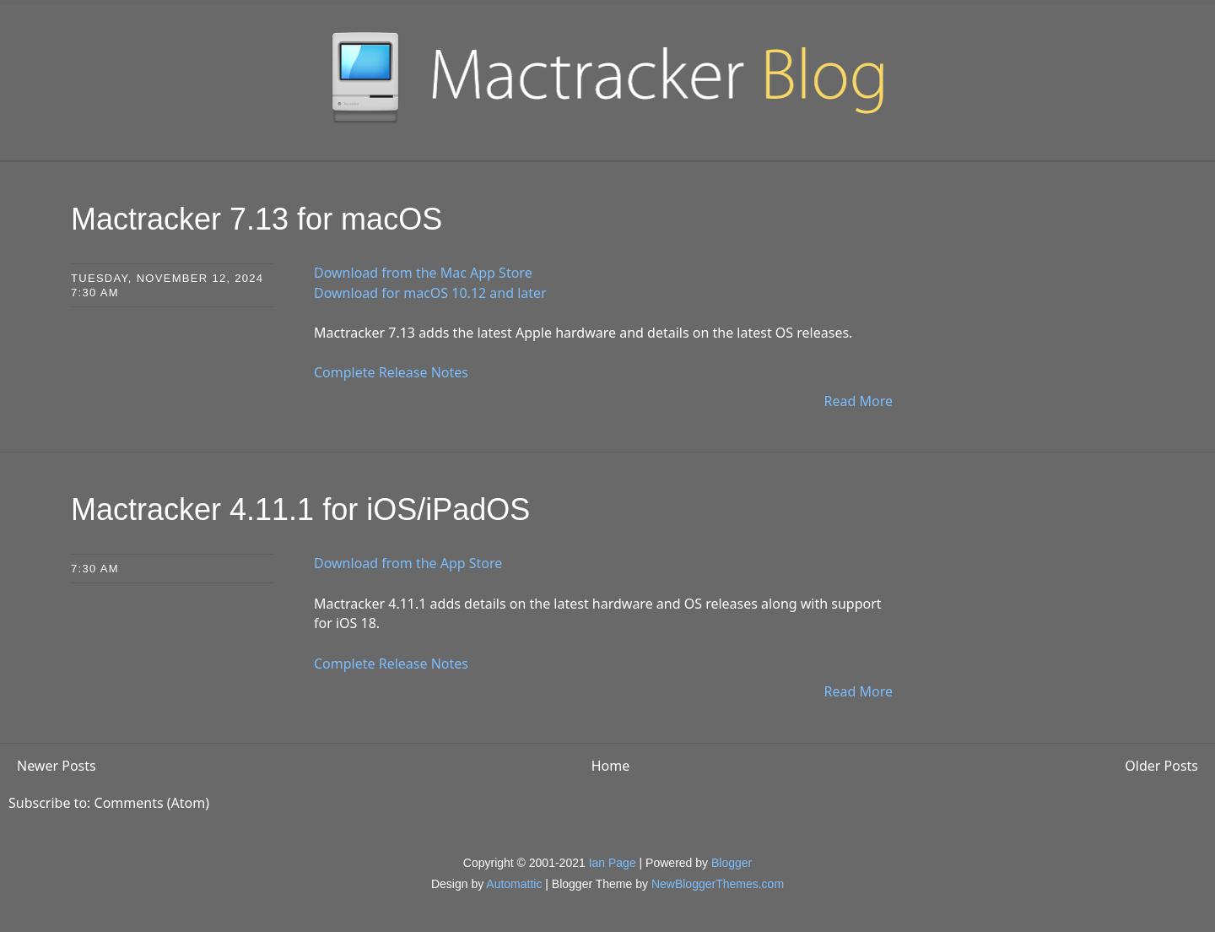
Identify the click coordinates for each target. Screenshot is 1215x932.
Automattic (514, 884)
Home (610, 765)
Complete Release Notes (391, 372)
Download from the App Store (408, 563)
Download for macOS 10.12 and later (430, 293)
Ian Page (612, 863)
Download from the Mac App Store (423, 272)
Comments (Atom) (151, 803)
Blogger (731, 863)
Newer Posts (56, 765)
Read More (858, 401)
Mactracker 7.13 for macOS (256, 219)
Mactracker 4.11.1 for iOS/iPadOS (300, 509)
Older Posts (1161, 765)
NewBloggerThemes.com (717, 884)
